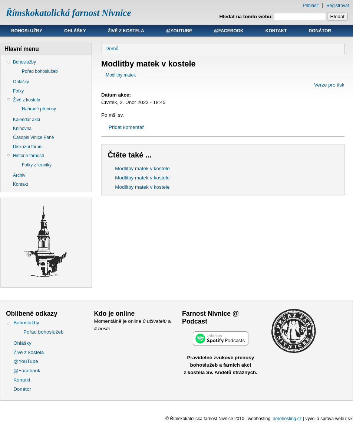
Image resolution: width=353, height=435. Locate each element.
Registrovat (337, 5)
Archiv (19, 175)
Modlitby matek (121, 75)
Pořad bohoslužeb (40, 71)
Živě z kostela (126, 30)
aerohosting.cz (287, 418)
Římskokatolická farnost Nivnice (68, 13)
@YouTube (179, 30)
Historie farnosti (28, 155)
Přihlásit (311, 5)
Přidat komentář (126, 127)
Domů (112, 48)
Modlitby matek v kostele (142, 168)
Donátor (320, 30)
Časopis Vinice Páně (33, 137)
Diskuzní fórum (28, 146)
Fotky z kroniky (37, 165)
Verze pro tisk (329, 85)
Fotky (18, 91)
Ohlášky (75, 30)
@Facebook (229, 30)
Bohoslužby (26, 30)
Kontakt (276, 30)
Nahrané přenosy (39, 108)
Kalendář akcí (26, 119)
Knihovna (22, 128)
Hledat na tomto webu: (247, 16)
